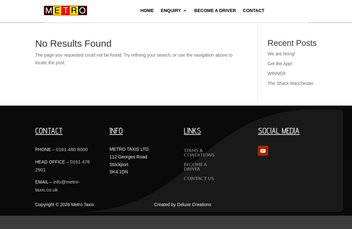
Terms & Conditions (199, 152)
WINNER (276, 73)
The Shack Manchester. (290, 83)
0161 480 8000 (72, 149)
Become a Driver (195, 166)
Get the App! (279, 63)
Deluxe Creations (194, 204)
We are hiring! (281, 53)
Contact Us (199, 178)
